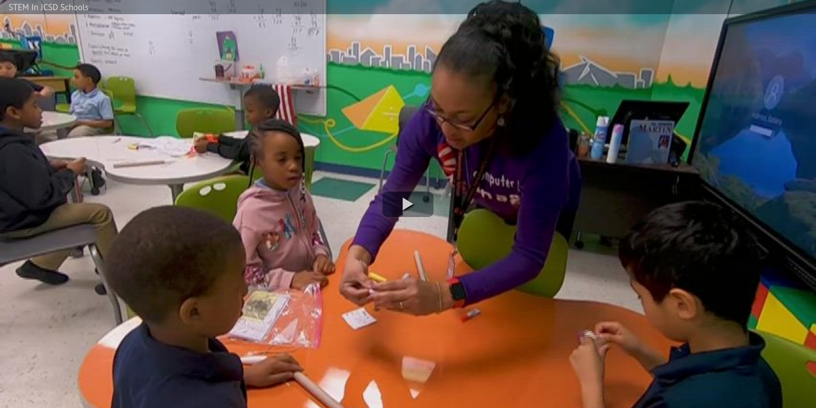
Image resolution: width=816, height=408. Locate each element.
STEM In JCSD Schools (48, 7)
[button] (408, 204)
